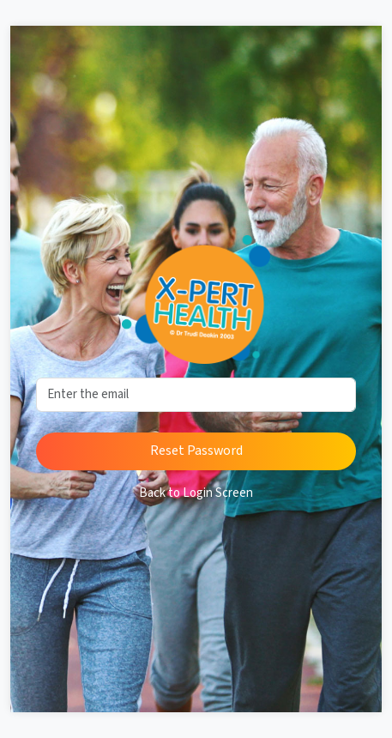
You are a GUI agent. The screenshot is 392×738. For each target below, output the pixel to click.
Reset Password (196, 451)
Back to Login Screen (196, 493)
